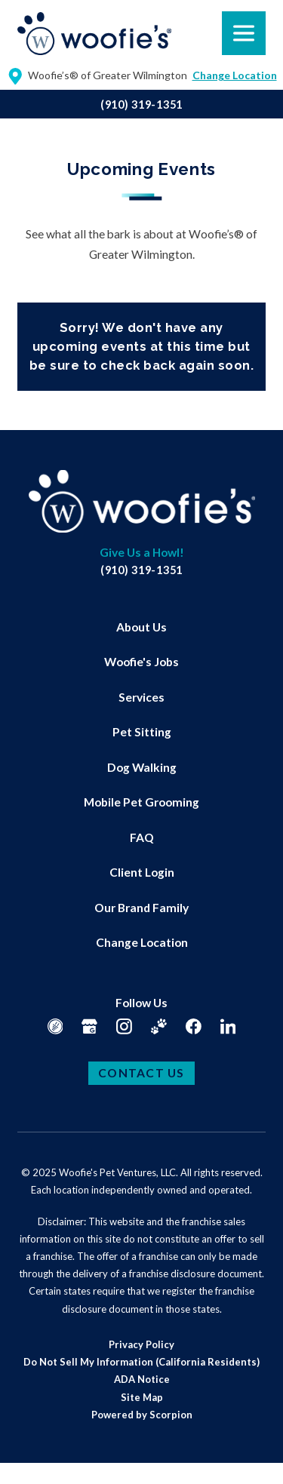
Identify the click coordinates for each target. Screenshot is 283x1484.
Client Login (141, 872)
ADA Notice (142, 1379)
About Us (141, 627)
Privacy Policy (141, 1344)
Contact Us (141, 1073)
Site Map (142, 1397)
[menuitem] (141, 627)
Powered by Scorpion (141, 1415)
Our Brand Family (141, 907)
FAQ (142, 837)
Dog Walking (142, 767)
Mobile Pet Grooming (141, 802)
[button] (31, 1453)
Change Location (142, 942)
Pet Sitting (141, 732)
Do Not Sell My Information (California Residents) (141, 1362)
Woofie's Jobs (141, 661)
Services (141, 697)
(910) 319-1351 (141, 104)
